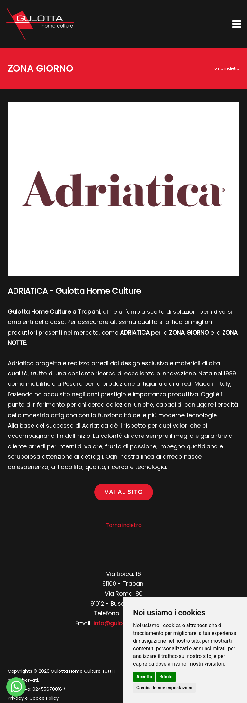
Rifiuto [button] (166, 676)
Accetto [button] (144, 676)
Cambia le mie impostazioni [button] (164, 687)
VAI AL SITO (124, 492)
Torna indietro (225, 68)
